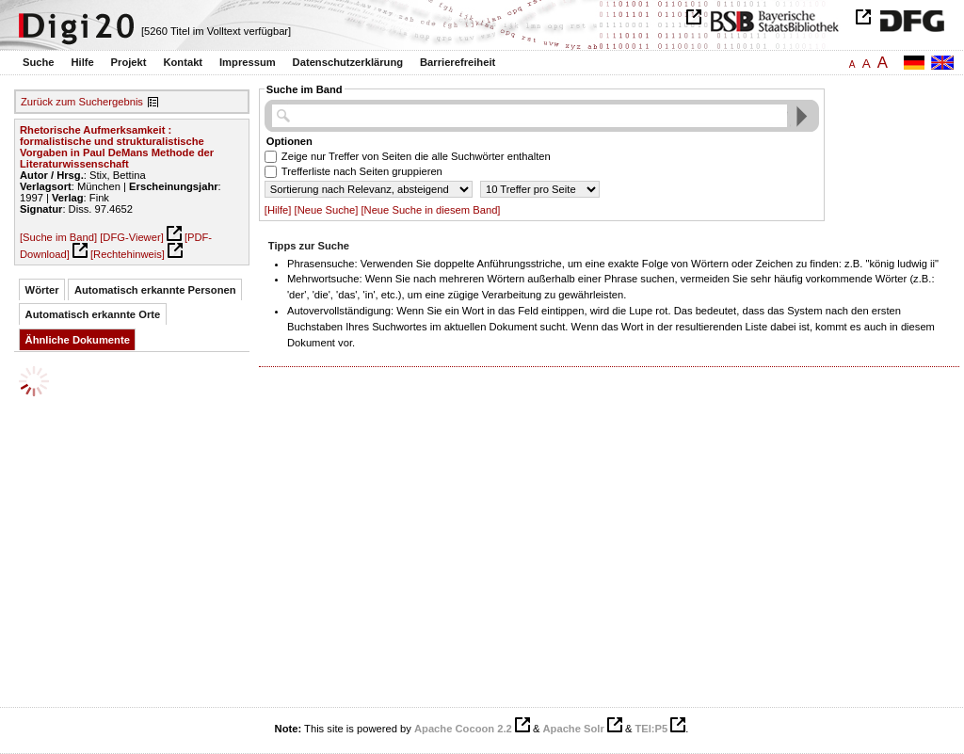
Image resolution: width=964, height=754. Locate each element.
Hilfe (82, 62)
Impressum (247, 62)
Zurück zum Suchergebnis (82, 101)
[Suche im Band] (58, 237)
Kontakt (182, 62)
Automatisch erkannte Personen (155, 290)
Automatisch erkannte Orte (93, 314)
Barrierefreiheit (457, 62)
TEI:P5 (651, 728)
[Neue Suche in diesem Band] (430, 210)
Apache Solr (573, 728)
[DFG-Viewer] (132, 237)
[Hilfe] (278, 210)
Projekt (129, 62)
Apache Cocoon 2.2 (463, 728)
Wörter (42, 290)
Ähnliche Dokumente (77, 339)
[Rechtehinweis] (127, 254)
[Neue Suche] (327, 210)
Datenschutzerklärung (348, 62)
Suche (39, 62)
